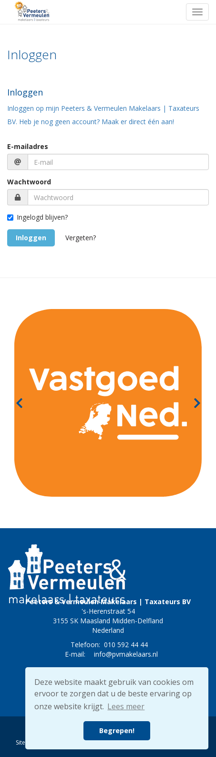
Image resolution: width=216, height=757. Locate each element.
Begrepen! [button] (116, 730)
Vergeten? (80, 237)
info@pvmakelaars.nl (126, 654)
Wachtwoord (29, 181)
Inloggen (31, 237)
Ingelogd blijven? (37, 217)
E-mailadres (27, 146)
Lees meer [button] (125, 706)
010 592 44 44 (126, 644)
